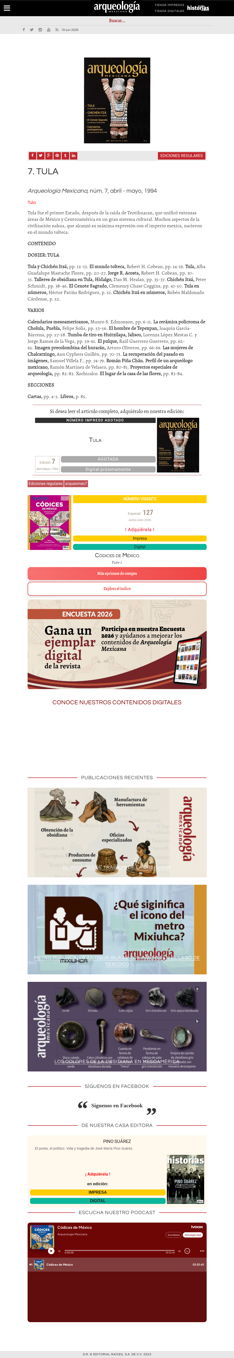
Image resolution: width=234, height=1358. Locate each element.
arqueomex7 (76, 483)
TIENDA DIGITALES (169, 12)
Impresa (140, 538)
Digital (139, 546)
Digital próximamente (108, 469)
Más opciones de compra (117, 573)
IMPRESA (98, 1192)
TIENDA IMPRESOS (169, 6)
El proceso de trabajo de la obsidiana (117, 867)
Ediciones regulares (181, 155)
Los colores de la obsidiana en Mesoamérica (117, 1061)
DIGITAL (98, 1201)
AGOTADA (108, 459)
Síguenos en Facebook (117, 1105)
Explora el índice (117, 588)
